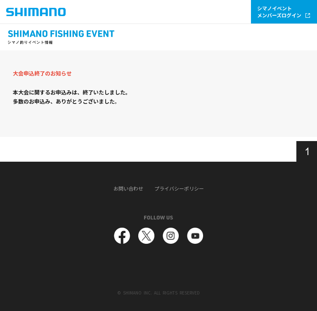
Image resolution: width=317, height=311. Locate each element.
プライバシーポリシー (179, 188)
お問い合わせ (128, 188)
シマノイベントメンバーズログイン (283, 12)
